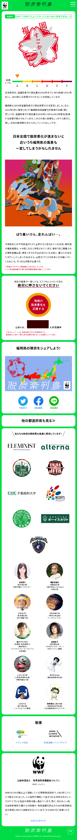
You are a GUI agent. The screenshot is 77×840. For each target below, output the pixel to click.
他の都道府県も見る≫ (39, 420)
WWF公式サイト (38, 820)
